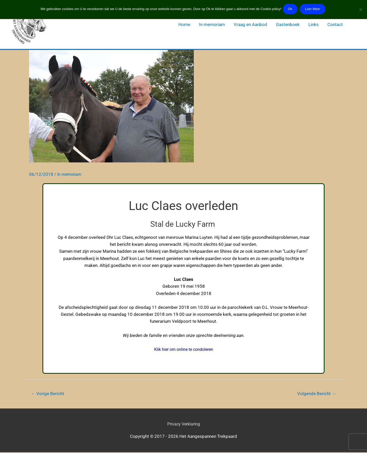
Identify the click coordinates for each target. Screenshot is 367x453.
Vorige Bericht (48, 394)
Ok (290, 9)
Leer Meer (314, 9)
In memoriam (212, 24)
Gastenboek (288, 24)
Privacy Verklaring (183, 424)
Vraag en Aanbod (250, 24)
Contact (335, 24)
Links (313, 24)
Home (184, 24)
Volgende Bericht (315, 394)
